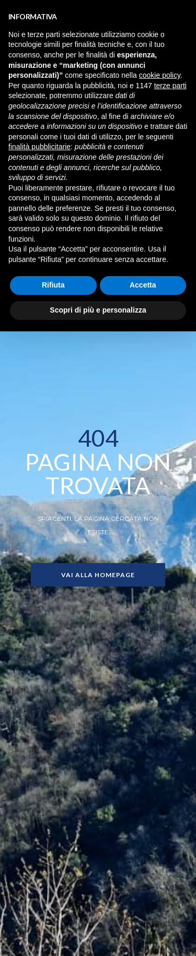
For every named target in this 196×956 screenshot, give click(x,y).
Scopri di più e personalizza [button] (98, 310)
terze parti (170, 85)
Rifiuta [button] (53, 285)
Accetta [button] (143, 285)
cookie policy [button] (159, 75)
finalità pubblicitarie (39, 146)
